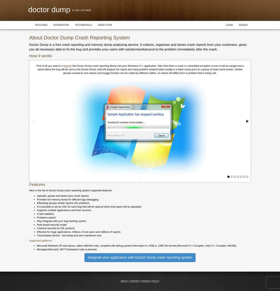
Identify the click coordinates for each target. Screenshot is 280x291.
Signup (243, 25)
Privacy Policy (150, 281)
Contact (135, 281)
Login (229, 25)
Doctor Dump (49, 9)
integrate (67, 65)
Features (41, 25)
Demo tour (105, 25)
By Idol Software (81, 10)
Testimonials (83, 25)
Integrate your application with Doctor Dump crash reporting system (140, 257)
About (124, 281)
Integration (61, 25)
